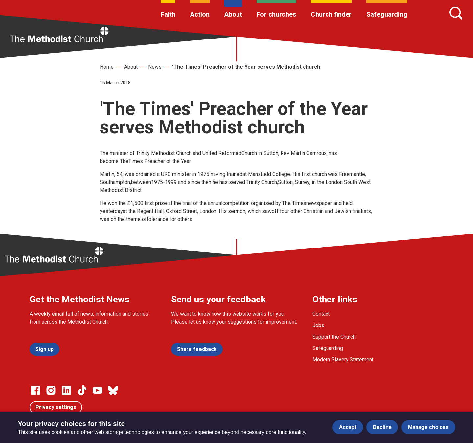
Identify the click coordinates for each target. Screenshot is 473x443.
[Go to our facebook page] (35, 390)
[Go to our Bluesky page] (113, 390)
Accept (347, 427)
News (155, 67)
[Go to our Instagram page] (51, 390)
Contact (321, 314)
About (233, 14)
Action (200, 14)
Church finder (331, 14)
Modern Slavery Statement (342, 359)
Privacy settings (55, 407)
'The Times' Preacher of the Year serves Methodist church (246, 67)
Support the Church (334, 337)
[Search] (455, 13)
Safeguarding (386, 14)
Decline (382, 427)
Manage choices (428, 427)
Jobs (318, 325)
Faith (168, 14)
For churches (276, 14)
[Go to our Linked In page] (66, 390)
